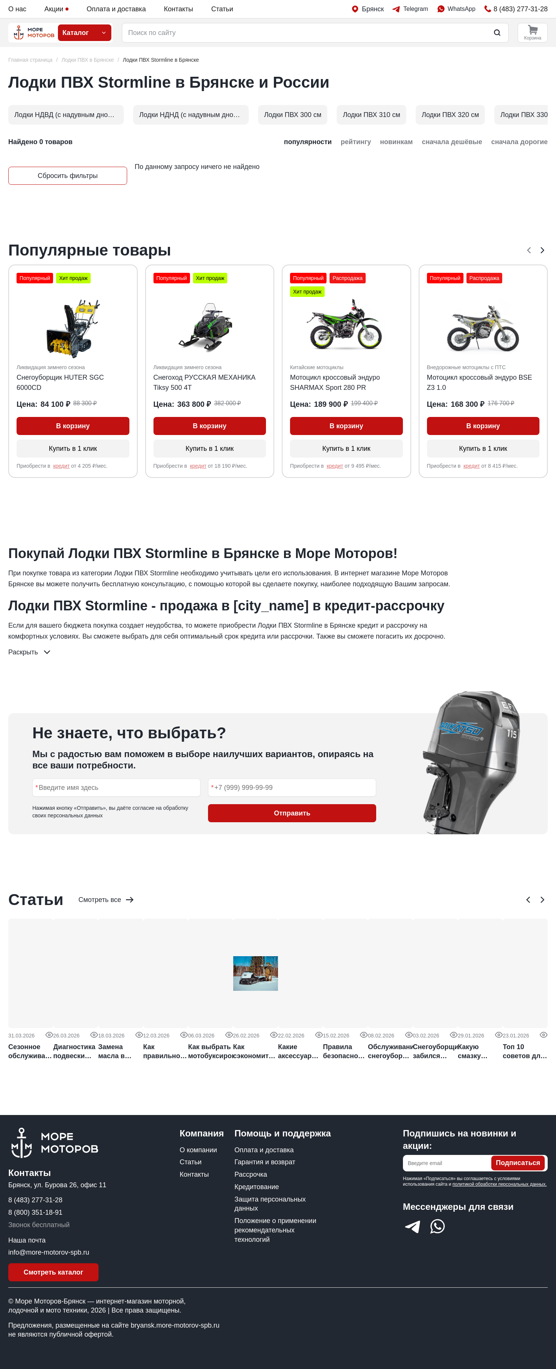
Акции (56, 9)
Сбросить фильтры (68, 175)
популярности (308, 142)
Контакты (178, 9)
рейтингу (356, 142)
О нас (17, 9)
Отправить (292, 813)
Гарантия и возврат (264, 1162)
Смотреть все (106, 899)
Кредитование (256, 1187)
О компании (198, 1150)
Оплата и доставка (116, 9)
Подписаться (518, 1163)
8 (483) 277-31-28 (35, 1200)
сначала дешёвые (452, 142)
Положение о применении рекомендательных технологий (275, 1230)
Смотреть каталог (54, 1272)
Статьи (222, 9)
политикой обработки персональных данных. (500, 1184)
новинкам (396, 142)
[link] (161, 60)
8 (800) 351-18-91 (35, 1212)
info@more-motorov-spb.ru (48, 1252)
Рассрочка (250, 1174)
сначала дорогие (519, 142)
